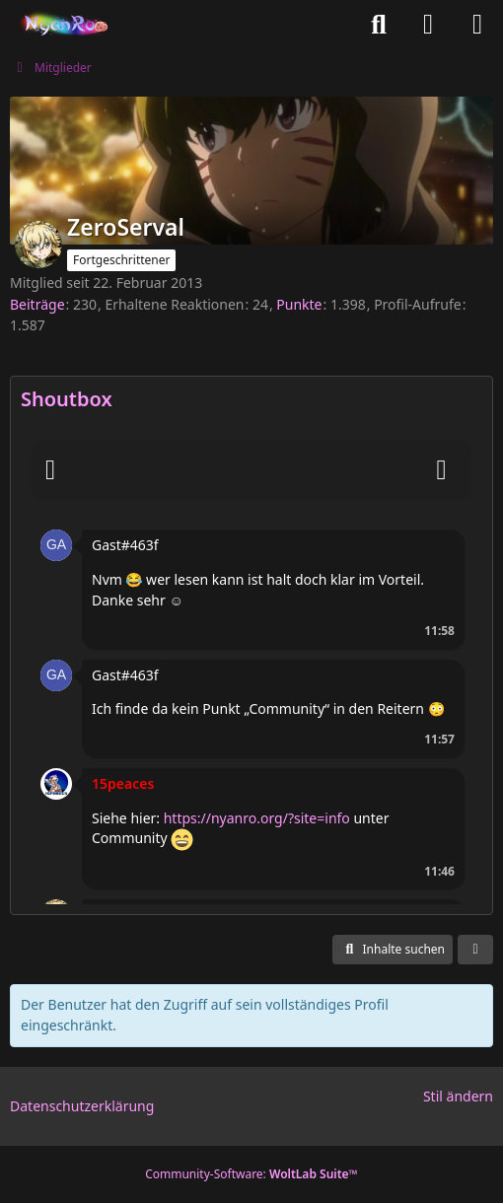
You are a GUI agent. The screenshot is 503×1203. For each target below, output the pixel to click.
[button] (56, 543)
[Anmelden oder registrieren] (428, 24)
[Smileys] (50, 470)
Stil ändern (458, 1096)
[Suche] (378, 24)
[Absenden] (442, 470)
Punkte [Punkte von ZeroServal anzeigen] (299, 304)
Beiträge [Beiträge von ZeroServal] (37, 304)
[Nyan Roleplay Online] (60, 24)
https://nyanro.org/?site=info (257, 818)
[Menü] (477, 24)
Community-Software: (251, 1174)
